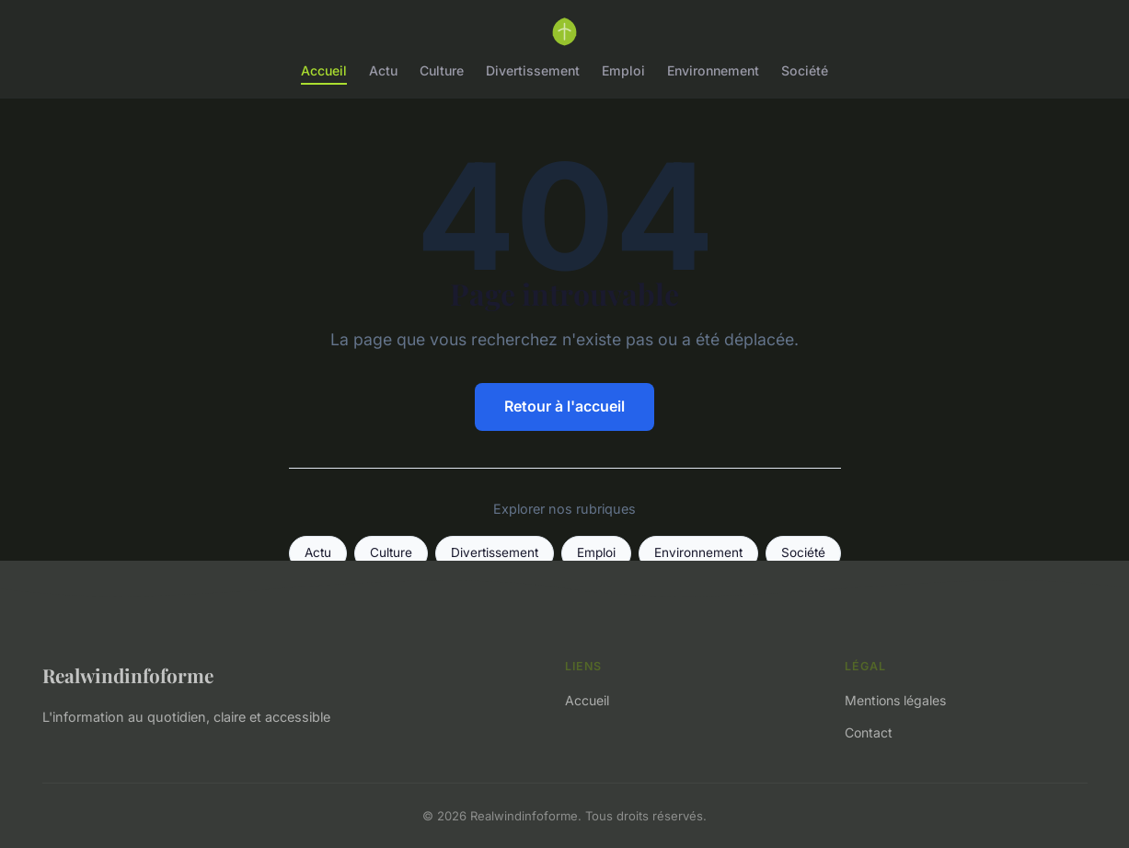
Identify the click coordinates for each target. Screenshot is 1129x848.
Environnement (713, 70)
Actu (383, 70)
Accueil (324, 70)
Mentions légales (895, 700)
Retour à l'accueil (564, 406)
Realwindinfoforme (127, 675)
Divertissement (533, 70)
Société (804, 70)
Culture (442, 70)
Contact (869, 732)
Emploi (623, 70)
